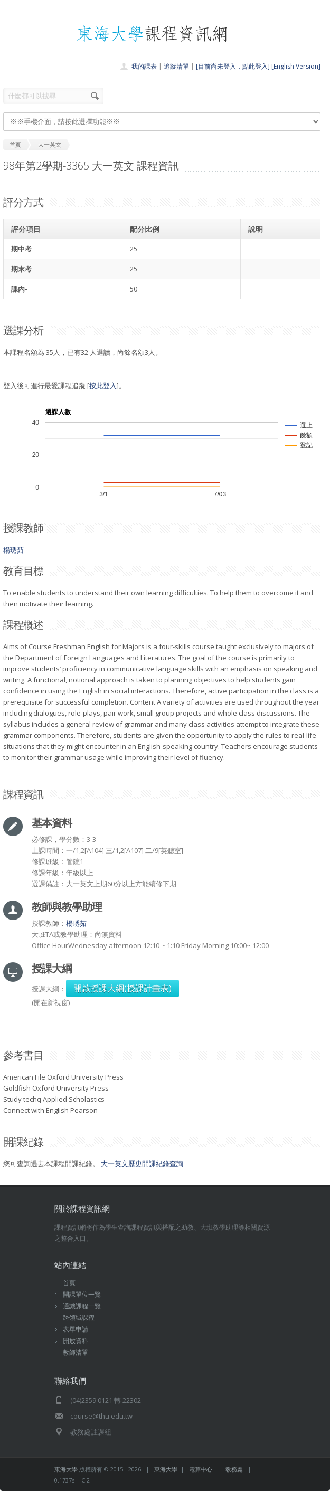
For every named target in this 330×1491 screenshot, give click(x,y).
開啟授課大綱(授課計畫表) (122, 988)
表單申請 (75, 1329)
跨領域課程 (79, 1317)
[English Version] (295, 66)
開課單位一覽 (82, 1294)
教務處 (234, 1469)
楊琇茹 (13, 550)
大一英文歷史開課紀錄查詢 (142, 1163)
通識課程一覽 (82, 1305)
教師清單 (75, 1352)
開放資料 (75, 1340)
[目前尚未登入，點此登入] (233, 66)
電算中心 (200, 1469)
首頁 (69, 1282)
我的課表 (144, 66)
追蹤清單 (176, 66)
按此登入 (103, 385)
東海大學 (66, 1469)
